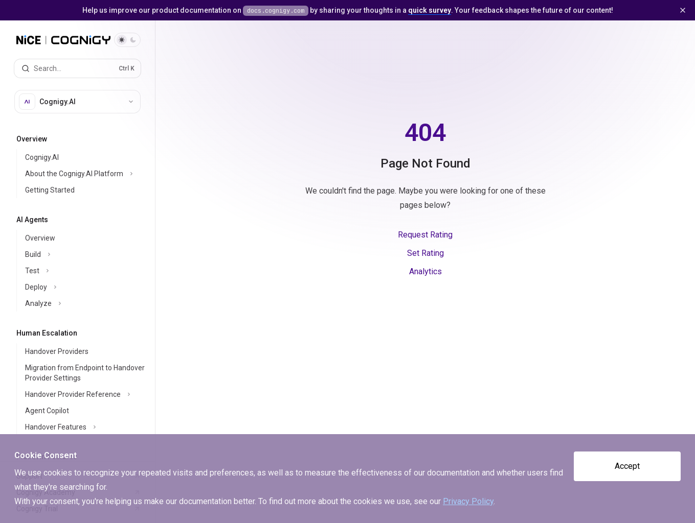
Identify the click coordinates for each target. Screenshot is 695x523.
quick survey (429, 10)
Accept (627, 466)
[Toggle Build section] (85, 254)
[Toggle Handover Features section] (85, 427)
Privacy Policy (468, 501)
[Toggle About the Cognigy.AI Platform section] (85, 173)
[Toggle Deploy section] (85, 287)
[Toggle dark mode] (127, 40)
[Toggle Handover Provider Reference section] (85, 394)
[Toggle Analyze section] (85, 303)
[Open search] (77, 68)
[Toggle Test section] (85, 271)
